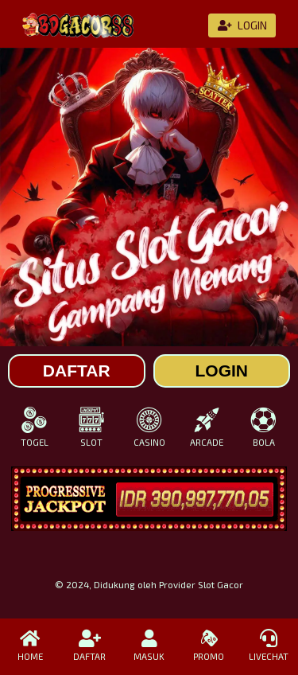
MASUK (149, 645)
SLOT (91, 427)
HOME (30, 645)
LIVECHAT (268, 645)
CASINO (148, 427)
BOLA (263, 427)
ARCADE (206, 427)
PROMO (208, 645)
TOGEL (34, 427)
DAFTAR (89, 645)
